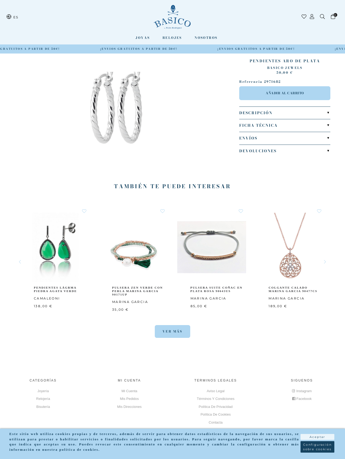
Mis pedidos (129, 399)
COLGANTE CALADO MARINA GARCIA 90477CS (294, 289)
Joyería (43, 391)
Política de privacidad (216, 407)
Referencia (250, 81)
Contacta (215, 422)
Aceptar (317, 437)
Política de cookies (216, 414)
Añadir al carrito (285, 93)
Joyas (143, 37)
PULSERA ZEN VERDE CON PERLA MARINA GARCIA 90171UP (138, 290)
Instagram (302, 391)
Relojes (172, 37)
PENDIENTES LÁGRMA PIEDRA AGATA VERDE (56, 289)
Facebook (302, 399)
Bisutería (43, 407)
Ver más (172, 331)
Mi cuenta (129, 391)
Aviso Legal (216, 391)
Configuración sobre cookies (317, 447)
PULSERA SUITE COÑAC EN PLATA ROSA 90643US (217, 289)
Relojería (43, 399)
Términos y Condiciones (215, 399)
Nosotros (205, 37)
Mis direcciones (129, 407)
